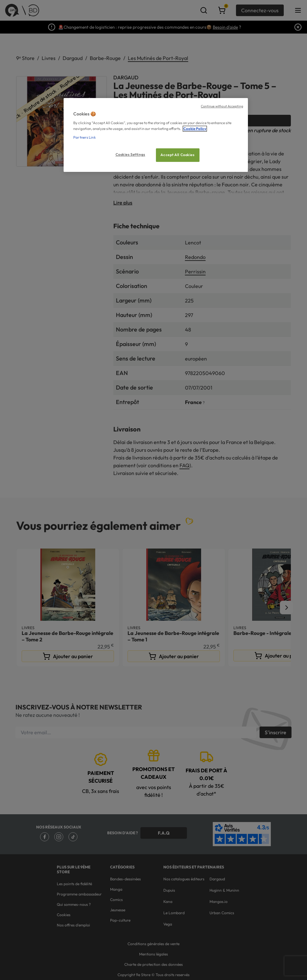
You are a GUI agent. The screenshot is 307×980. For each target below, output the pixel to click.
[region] (156, 135)
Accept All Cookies (177, 155)
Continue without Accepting (222, 106)
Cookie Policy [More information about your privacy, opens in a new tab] (194, 128)
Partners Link (84, 137)
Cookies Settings (130, 154)
